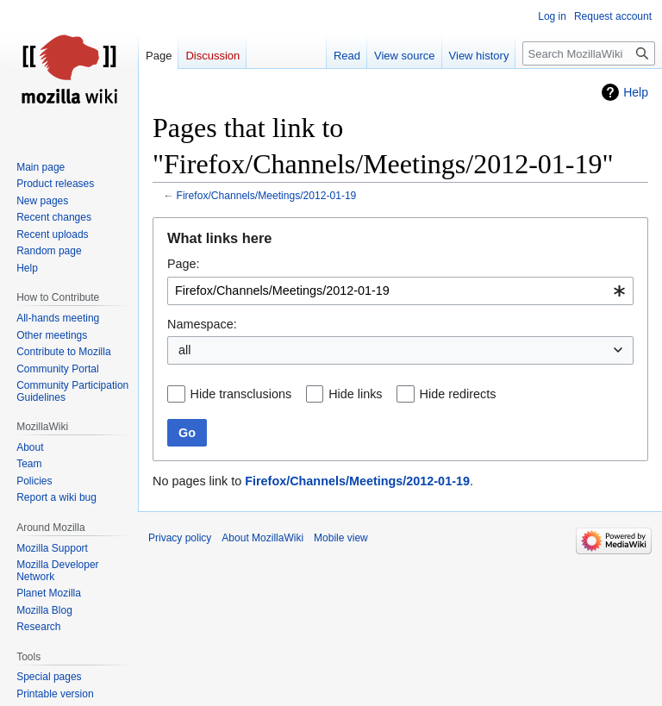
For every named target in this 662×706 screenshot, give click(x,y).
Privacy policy (179, 538)
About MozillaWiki (262, 538)
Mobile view (341, 538)
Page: (183, 264)
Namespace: (202, 324)
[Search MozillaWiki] (588, 53)
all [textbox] (184, 350)
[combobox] (400, 291)
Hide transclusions (241, 394)
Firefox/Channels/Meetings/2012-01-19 (267, 196)
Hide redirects (458, 394)
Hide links (355, 394)
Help (635, 92)
